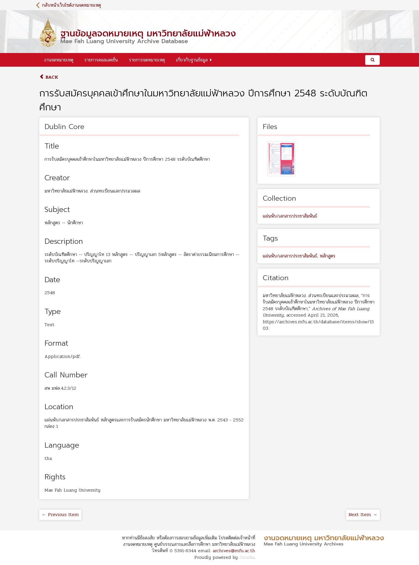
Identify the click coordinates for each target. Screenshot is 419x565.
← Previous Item (60, 514)
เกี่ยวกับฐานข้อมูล (192, 59)
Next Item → (363, 514)
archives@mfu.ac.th (234, 550)
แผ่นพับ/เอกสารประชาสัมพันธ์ (290, 216)
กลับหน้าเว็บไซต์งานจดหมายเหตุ (71, 5)
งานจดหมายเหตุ (58, 59)
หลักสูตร (327, 255)
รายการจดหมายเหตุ (147, 59)
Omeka (246, 557)
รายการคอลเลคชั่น (101, 59)
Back (48, 77)
